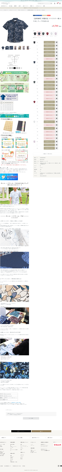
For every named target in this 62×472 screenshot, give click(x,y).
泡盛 (21, 444)
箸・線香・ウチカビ (34, 452)
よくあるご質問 (19, 437)
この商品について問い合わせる (47, 153)
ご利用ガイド (3, 437)
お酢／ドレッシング (13, 446)
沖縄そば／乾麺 (2, 453)
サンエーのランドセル (44, 446)
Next (30, 48)
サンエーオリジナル (8, 393)
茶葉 (21, 449)
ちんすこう (12, 456)
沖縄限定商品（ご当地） (14, 461)
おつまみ (11, 459)
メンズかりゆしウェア (49, 173)
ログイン (16, 414)
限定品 (21, 458)
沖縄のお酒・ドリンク (24, 442)
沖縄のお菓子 (12, 453)
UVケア (21, 457)
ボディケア (22, 455)
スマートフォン (21, 431)
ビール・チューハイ (23, 445)
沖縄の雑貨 (32, 448)
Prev (0, 48)
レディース (32, 445)
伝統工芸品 (32, 451)
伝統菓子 (11, 457)
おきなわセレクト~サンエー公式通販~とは (45, 450)
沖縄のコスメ (22, 452)
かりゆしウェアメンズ (8, 395)
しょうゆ (11, 447)
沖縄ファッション (33, 450)
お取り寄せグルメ (3, 442)
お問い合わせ (49, 437)
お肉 (0, 445)
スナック (11, 458)
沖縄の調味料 (12, 442)
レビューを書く (31, 418)
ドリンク (21, 448)
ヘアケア (21, 456)
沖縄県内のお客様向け (44, 442)
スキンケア (22, 454)
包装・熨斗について (35, 437)
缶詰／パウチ (2, 451)
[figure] (7, 68)
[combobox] (14, 68)
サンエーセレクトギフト (44, 445)
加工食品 (1, 449)
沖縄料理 (1, 452)
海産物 (1, 446)
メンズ (32, 444)
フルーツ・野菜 (2, 444)
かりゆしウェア (42, 173)
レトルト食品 (2, 454)
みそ (11, 448)
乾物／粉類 (1, 455)
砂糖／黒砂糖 (12, 444)
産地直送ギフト (43, 444)
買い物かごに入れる (49, 42)
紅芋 (11, 460)
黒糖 (11, 455)
